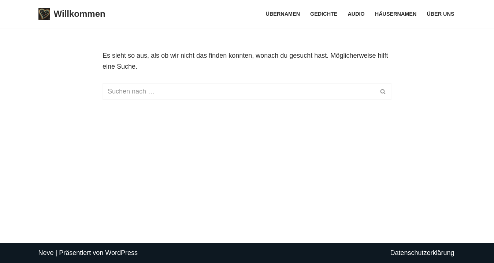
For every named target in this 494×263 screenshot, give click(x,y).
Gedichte (323, 14)
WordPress (121, 252)
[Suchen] (239, 91)
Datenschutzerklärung (422, 252)
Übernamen (283, 14)
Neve (46, 252)
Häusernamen (396, 14)
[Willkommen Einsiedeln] (71, 14)
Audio (356, 14)
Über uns (440, 14)
